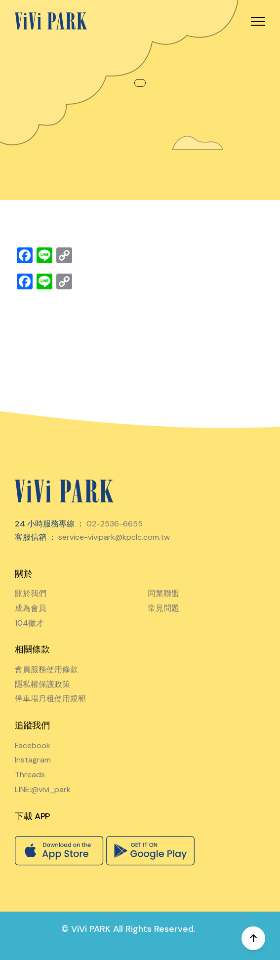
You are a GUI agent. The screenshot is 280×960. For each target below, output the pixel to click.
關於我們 (30, 593)
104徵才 (29, 623)
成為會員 (30, 608)
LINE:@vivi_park (43, 789)
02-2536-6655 (114, 524)
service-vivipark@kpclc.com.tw (114, 537)
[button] (258, 21)
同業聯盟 (163, 593)
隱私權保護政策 (42, 684)
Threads (30, 774)
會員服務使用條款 (46, 669)
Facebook (32, 745)
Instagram (33, 760)
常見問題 (163, 608)
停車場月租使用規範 (50, 698)
